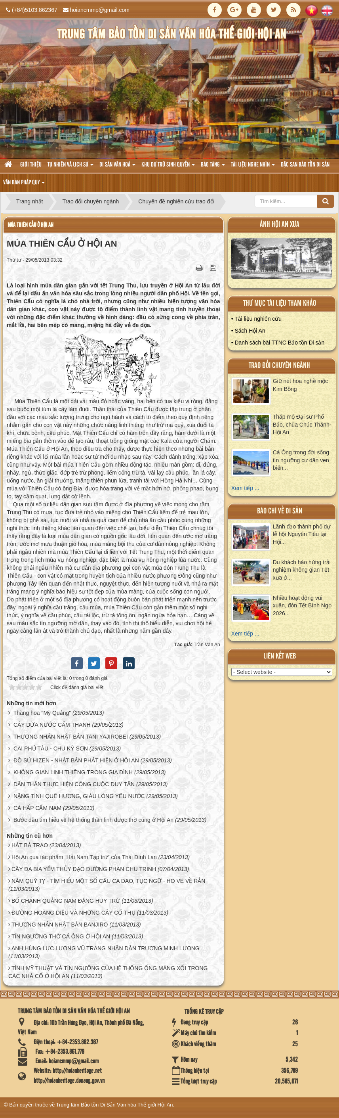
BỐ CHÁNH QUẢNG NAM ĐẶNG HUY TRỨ (65, 901)
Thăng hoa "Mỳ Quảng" (42, 713)
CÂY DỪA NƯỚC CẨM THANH (52, 725)
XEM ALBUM (281, 261)
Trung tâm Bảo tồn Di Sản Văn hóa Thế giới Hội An (114, 1105)
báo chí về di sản (279, 511)
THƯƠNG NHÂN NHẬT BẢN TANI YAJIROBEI (70, 736)
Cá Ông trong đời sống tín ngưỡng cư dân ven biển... (301, 460)
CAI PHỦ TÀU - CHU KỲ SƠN (50, 748)
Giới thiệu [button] (31, 165)
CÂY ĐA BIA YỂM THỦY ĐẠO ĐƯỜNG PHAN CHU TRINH (83, 869)
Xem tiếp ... (245, 488)
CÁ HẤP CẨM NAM (37, 808)
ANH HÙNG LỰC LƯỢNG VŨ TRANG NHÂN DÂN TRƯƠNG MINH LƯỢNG (105, 948)
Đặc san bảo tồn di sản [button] (305, 165)
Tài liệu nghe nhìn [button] (253, 167)
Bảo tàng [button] (213, 167)
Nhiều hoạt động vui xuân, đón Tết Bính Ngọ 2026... (302, 606)
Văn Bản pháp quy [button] (24, 185)
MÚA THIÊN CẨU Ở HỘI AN (30, 225)
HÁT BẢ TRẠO (29, 845)
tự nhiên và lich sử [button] (70, 167)
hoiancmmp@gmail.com (100, 10)
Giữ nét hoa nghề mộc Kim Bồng (300, 385)
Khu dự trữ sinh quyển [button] (168, 167)
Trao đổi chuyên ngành (279, 365)
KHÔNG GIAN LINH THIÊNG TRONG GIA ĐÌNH (73, 772)
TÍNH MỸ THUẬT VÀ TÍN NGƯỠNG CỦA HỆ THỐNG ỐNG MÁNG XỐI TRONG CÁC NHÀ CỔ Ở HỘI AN (108, 972)
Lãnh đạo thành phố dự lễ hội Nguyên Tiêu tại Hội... (302, 534)
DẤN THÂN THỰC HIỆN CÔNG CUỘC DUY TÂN (74, 784)
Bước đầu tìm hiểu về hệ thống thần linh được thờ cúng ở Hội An (93, 820)
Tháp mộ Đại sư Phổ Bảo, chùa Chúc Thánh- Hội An (302, 425)
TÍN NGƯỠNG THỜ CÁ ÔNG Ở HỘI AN (60, 936)
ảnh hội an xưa (279, 224)
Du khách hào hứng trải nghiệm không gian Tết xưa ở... (302, 570)
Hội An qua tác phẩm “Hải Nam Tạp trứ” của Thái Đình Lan (84, 857)
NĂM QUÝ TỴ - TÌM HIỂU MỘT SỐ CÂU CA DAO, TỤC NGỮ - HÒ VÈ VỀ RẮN (108, 881)
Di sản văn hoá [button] (117, 167)
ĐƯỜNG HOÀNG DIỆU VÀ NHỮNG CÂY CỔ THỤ (73, 912)
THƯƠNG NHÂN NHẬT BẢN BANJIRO (59, 924)
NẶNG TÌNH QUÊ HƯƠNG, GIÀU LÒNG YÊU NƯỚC (79, 796)
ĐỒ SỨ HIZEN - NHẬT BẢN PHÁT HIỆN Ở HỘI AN (76, 760)
